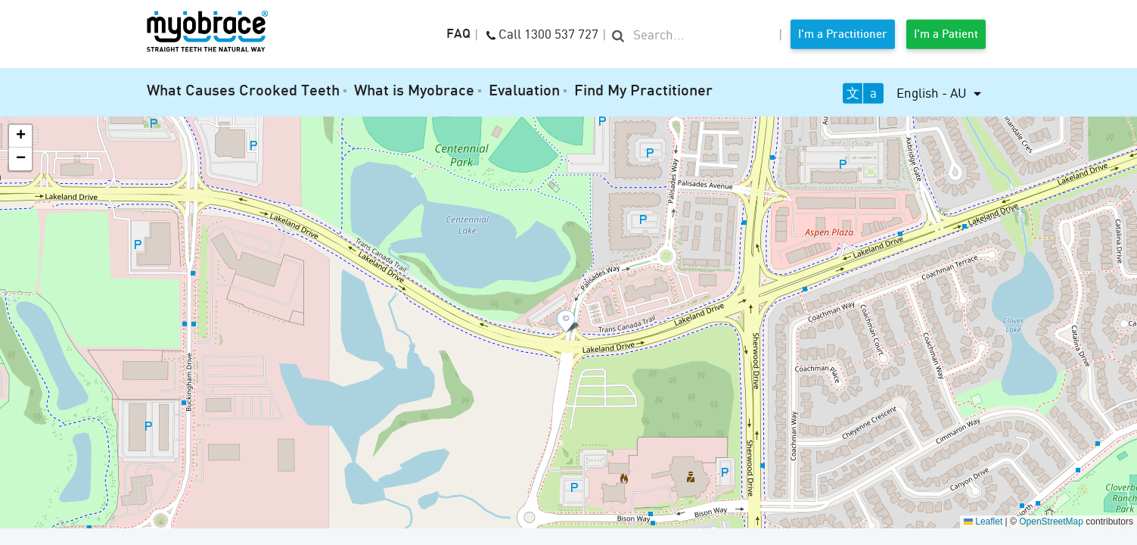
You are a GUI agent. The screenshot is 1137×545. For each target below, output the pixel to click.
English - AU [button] (933, 93)
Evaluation (524, 91)
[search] (692, 35)
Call (542, 33)
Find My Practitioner (643, 91)
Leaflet (983, 521)
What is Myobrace (414, 91)
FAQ (458, 35)
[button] (569, 322)
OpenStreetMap (1051, 521)
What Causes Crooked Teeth (243, 91)
